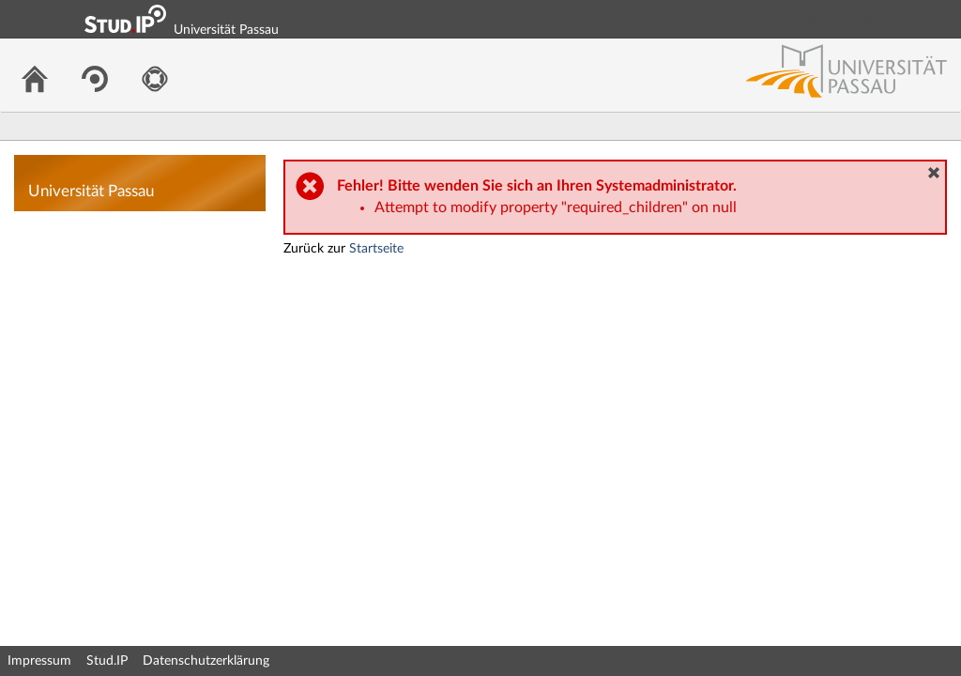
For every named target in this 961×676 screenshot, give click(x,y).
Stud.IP (107, 661)
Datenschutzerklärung (206, 661)
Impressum (39, 661)
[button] (933, 172)
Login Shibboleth (842, 18)
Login (938, 18)
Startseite (376, 248)
